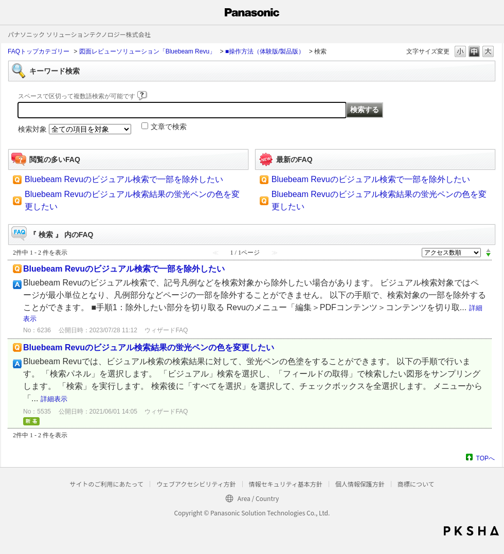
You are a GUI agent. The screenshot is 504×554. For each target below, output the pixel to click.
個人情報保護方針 (360, 483)
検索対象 (32, 129)
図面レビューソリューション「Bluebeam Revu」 (147, 51)
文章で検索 (169, 126)
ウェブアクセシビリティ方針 (196, 483)
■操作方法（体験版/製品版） (265, 51)
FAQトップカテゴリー (38, 51)
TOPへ (485, 458)
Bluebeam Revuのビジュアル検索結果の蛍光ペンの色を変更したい (148, 347)
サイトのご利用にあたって (106, 483)
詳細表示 (54, 399)
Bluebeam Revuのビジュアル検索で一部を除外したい (124, 179)
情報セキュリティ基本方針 (285, 483)
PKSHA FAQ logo (471, 531)
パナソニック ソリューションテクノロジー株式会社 (79, 34)
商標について (416, 483)
